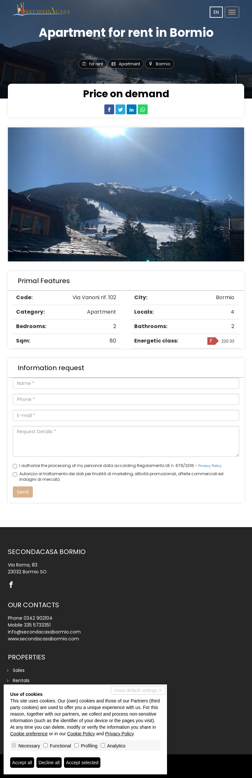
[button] (25, 194)
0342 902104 (38, 618)
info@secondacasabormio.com (44, 632)
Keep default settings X (138, 690)
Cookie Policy (81, 733)
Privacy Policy (209, 465)
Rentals (21, 680)
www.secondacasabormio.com (43, 638)
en (216, 12)
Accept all (22, 762)
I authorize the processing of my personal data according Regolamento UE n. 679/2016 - (117, 465)
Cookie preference (29, 733)
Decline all (49, 762)
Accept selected (82, 762)
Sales (19, 670)
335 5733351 (37, 625)
